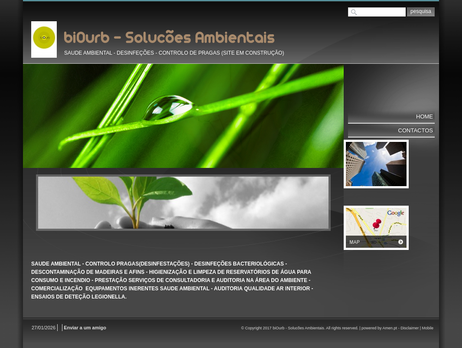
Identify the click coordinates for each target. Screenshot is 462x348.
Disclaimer (409, 328)
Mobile (427, 328)
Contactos (415, 130)
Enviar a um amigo (85, 327)
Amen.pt (390, 328)
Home (424, 116)
